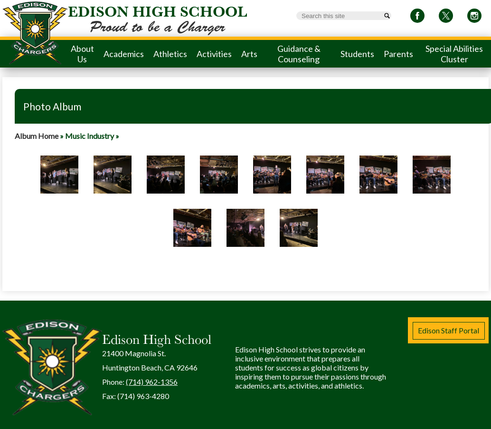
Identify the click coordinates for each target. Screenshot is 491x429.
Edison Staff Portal (448, 330)
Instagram (474, 17)
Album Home (36, 135)
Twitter (446, 17)
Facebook (417, 17)
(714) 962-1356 (152, 381)
